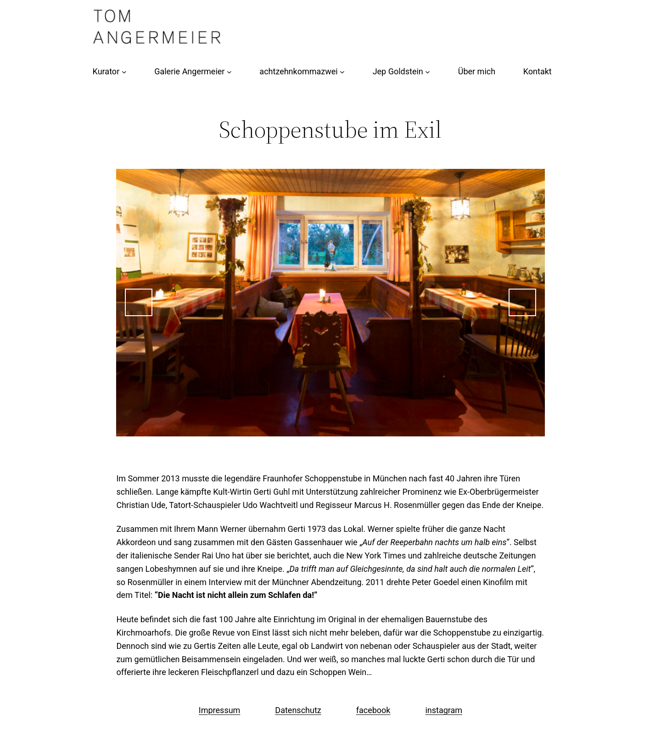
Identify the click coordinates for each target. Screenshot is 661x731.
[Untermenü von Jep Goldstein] (427, 71)
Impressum (220, 710)
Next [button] (522, 302)
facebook (373, 710)
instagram (443, 710)
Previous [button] (138, 302)
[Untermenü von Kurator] (124, 71)
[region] (330, 302)
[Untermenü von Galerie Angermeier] (229, 71)
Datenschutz (298, 710)
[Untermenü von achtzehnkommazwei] (342, 71)
